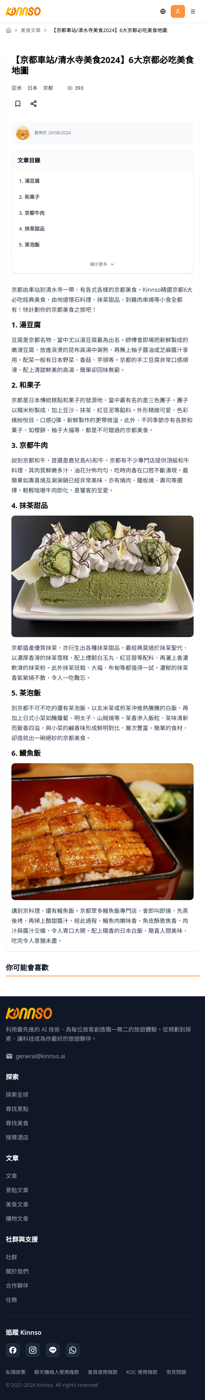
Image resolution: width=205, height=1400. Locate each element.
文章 (11, 1176)
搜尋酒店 (17, 1137)
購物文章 (17, 1219)
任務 (11, 1300)
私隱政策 (16, 1372)
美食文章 (31, 30)
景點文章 (17, 1190)
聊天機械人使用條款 (56, 1372)
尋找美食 (17, 1123)
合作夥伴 (17, 1286)
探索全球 (17, 1095)
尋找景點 (17, 1109)
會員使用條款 (103, 1372)
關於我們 (17, 1271)
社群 (11, 1257)
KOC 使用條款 (142, 1372)
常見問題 (176, 1372)
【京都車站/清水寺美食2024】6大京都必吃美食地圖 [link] (109, 30)
